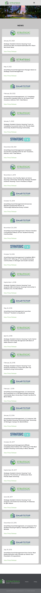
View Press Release (10, 51)
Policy (35, 581)
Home (26, 581)
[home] (12, 2)
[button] (34, 3)
